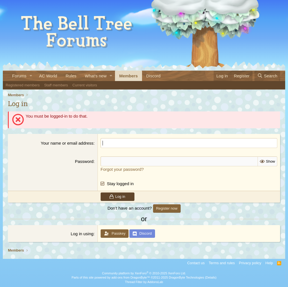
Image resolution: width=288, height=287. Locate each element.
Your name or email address (67, 143)
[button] (31, 76)
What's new (96, 75)
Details (211, 277)
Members (128, 75)
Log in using (82, 233)
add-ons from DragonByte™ (130, 277)
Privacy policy (250, 263)
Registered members (23, 85)
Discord (153, 75)
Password (84, 161)
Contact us (196, 263)
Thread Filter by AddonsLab (144, 282)
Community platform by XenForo (144, 273)
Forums (19, 75)
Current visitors (84, 85)
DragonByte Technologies (186, 277)
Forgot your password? (122, 169)
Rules (71, 75)
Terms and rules (222, 263)
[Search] (267, 76)
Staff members (56, 85)
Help (269, 263)
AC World (48, 75)
